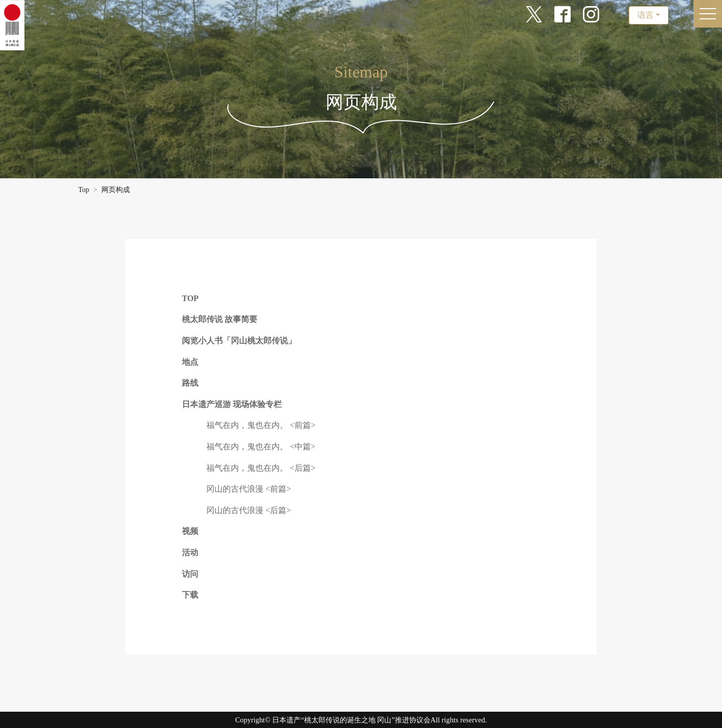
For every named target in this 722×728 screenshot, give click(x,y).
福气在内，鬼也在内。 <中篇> (260, 446)
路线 (190, 383)
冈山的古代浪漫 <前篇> (248, 488)
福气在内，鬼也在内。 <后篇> (260, 468)
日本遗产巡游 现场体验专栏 (232, 404)
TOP (190, 298)
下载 (190, 594)
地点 (190, 362)
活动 (190, 552)
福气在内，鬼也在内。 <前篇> (260, 425)
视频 (190, 531)
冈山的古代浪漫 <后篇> (248, 510)
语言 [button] (645, 15)
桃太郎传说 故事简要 (219, 319)
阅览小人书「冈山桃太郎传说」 (239, 340)
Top (84, 190)
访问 (190, 574)
